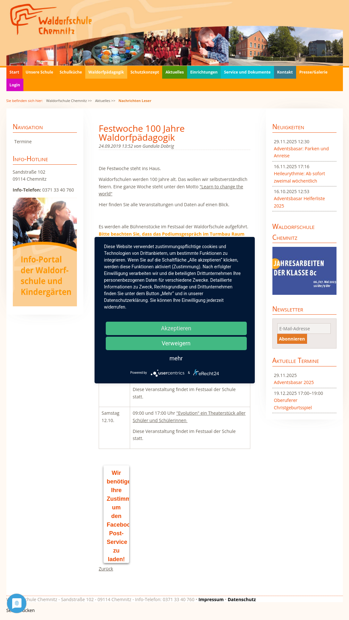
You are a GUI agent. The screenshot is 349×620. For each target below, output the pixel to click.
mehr (176, 358)
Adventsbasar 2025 (294, 382)
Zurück (106, 569)
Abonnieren (292, 339)
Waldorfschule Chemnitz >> (69, 100)
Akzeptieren (176, 328)
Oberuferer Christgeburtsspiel (293, 403)
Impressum (211, 599)
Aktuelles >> (105, 100)
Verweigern (176, 343)
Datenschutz (242, 599)
